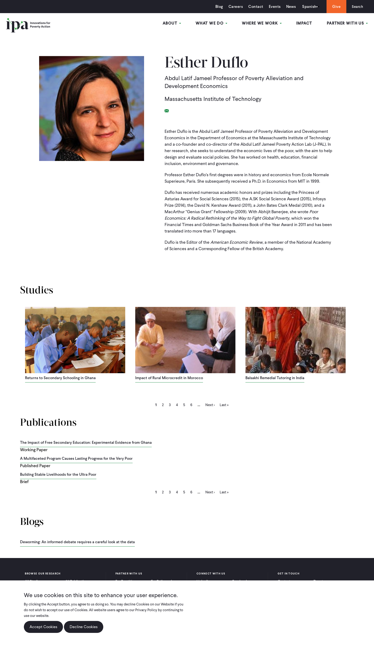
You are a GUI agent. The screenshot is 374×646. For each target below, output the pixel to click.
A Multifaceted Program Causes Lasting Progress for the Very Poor (76, 458)
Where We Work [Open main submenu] (262, 23)
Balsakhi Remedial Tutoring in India (274, 377)
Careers (234, 6)
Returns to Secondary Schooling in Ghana (60, 377)
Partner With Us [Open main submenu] (347, 23)
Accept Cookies (43, 626)
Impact (305, 23)
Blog (218, 6)
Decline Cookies (84, 626)
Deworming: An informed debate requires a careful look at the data (77, 541)
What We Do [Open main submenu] (213, 23)
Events (273, 6)
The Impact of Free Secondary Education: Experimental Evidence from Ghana (86, 442)
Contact (254, 6)
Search (356, 6)
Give (335, 6)
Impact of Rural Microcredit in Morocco (169, 377)
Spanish (308, 6)
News (289, 6)
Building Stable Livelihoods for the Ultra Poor (58, 474)
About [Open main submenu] (173, 23)
